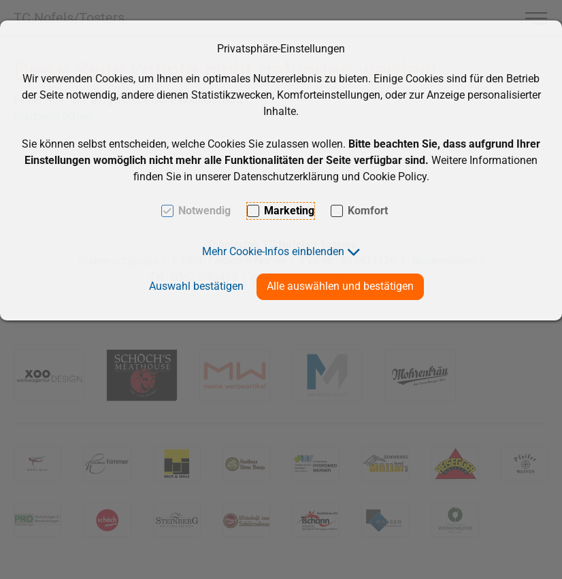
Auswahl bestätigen (196, 286)
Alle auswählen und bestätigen (340, 286)
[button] (281, 251)
